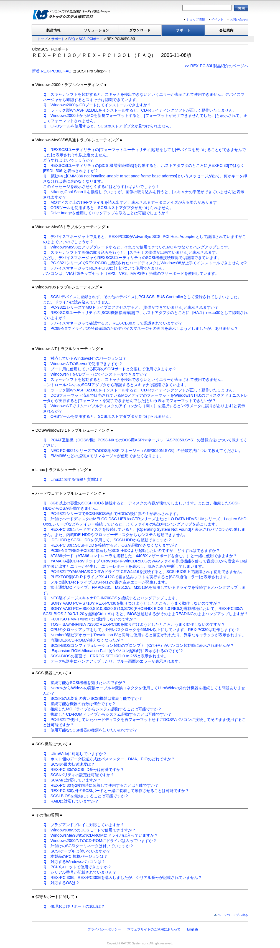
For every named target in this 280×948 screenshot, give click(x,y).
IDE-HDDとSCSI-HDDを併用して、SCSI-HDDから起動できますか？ (107, 540)
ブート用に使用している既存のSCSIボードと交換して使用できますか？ (109, 369)
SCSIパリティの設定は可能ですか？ (78, 775)
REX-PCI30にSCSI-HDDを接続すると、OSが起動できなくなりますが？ (110, 545)
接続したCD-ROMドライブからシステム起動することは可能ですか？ (107, 714)
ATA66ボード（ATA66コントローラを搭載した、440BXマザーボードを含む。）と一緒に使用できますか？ (140, 556)
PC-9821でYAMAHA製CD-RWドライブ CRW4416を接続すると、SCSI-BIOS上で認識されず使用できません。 (144, 571)
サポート (183, 30)
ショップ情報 (196, 19)
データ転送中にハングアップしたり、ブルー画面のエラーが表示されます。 (112, 661)
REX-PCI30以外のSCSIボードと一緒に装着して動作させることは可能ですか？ (116, 790)
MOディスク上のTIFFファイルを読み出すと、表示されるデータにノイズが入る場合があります (130, 202)
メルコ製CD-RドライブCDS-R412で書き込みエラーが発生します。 (106, 582)
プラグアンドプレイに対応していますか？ (83, 825)
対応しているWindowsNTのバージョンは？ (84, 358)
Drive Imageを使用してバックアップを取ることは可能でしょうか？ (106, 213)
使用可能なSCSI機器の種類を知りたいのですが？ (90, 730)
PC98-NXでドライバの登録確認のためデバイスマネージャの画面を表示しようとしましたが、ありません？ (140, 328)
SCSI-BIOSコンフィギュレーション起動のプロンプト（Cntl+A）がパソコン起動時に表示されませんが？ (138, 645)
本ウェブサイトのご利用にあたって (153, 929)
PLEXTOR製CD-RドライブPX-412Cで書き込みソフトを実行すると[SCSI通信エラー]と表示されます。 (137, 577)
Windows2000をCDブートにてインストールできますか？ (97, 105)
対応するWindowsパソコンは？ (74, 861)
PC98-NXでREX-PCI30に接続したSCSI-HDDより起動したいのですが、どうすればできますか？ (131, 550)
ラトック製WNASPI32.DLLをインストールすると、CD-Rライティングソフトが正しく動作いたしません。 (139, 110)
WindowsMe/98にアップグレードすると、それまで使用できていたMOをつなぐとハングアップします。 (137, 247)
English (192, 929)
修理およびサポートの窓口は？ (74, 906)
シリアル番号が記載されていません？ (79, 872)
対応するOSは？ (61, 883)
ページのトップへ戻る (233, 915)
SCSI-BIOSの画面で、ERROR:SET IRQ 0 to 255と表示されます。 (105, 656)
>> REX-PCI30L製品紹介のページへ (216, 66)
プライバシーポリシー (104, 929)
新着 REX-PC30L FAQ (52, 71)
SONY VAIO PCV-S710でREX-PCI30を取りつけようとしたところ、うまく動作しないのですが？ (132, 603)
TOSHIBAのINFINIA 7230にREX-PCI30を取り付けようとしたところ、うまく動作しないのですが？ (134, 624)
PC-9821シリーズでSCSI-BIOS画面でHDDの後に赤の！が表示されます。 (111, 513)
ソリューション (96, 30)
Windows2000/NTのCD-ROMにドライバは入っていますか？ (100, 840)
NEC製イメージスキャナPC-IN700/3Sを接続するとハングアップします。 (111, 598)
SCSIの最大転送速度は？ (69, 764)
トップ (42, 39)
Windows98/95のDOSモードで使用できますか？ (89, 830)
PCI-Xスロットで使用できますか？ (77, 867)
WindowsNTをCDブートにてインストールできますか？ (95, 374)
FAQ (71, 39)
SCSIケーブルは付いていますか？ (76, 851)
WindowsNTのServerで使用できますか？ (83, 363)
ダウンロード (140, 30)
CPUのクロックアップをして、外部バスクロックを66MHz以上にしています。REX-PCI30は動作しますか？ (141, 629)
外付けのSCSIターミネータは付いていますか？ (88, 846)
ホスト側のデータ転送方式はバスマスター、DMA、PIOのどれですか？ (109, 759)
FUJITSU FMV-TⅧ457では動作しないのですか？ (90, 619)
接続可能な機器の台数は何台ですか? (79, 703)
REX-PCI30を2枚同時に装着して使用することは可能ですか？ (101, 785)
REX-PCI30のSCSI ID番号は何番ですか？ (83, 769)
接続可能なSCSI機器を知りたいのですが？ (84, 682)
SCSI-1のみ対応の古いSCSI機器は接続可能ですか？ (92, 698)
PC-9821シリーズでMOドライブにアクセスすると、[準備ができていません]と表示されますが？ (130, 307)
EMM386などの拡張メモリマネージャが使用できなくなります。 (103, 456)
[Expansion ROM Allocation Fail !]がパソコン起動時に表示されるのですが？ (113, 650)
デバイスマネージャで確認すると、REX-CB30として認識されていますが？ (112, 323)
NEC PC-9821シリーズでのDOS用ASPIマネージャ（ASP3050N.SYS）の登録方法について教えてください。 (143, 450)
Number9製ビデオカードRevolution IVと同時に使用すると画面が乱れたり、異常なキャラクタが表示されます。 (144, 635)
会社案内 (226, 30)
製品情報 (53, 30)
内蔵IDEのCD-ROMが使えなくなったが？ (83, 640)
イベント (217, 19)
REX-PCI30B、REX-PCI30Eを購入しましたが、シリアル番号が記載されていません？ (122, 877)
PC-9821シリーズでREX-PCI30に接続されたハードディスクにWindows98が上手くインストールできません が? (145, 263)
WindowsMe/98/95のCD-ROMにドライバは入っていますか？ (100, 835)
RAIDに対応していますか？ (71, 801)
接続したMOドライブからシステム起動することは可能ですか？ (102, 709)
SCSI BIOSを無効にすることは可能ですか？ (86, 796)
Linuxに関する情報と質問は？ (73, 479)
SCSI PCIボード (91, 39)
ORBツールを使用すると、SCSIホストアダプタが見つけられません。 (108, 126)
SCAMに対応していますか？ (72, 780)
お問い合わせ (239, 19)
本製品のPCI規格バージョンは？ (75, 856)
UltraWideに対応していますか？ (75, 753)
